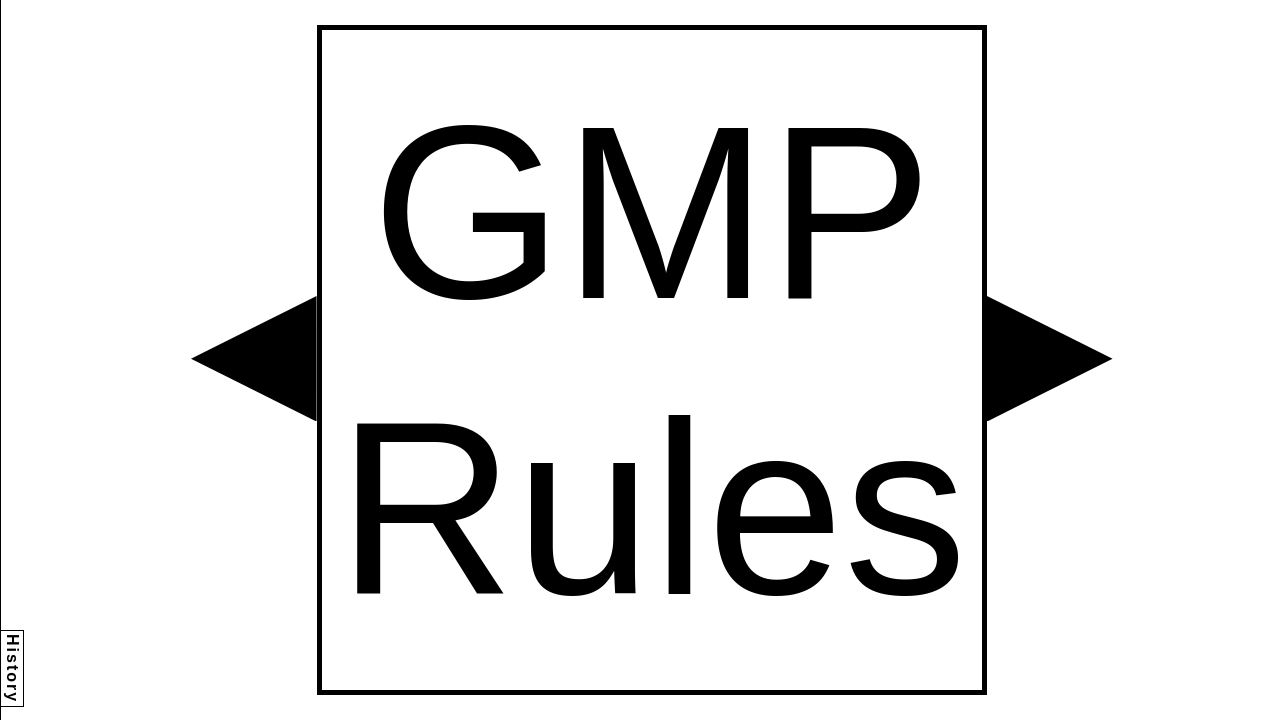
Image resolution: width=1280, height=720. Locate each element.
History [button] (12, 668)
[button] (254, 359)
